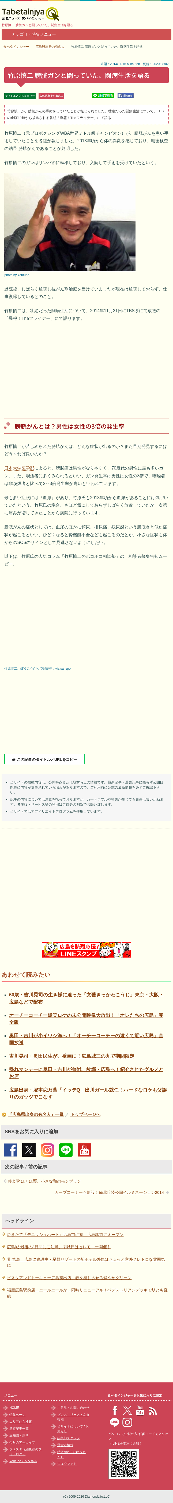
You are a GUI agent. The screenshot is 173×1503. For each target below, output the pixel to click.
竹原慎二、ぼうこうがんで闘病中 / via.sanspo (37, 668)
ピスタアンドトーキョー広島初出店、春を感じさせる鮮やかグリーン (69, 1277)
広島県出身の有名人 (51, 95)
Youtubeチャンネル (23, 1461)
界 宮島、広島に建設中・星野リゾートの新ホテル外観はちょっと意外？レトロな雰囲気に (86, 1262)
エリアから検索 (20, 1422)
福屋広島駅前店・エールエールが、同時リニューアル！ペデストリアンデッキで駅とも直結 (87, 1293)
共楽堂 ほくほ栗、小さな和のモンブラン (44, 1181)
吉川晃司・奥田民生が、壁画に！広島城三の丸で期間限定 (71, 1056)
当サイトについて (70, 1426)
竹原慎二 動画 (84, 620)
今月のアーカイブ (22, 1442)
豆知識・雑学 (19, 1435)
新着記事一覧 (19, 1428)
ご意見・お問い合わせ (73, 1408)
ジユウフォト (67, 1464)
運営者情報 (65, 1445)
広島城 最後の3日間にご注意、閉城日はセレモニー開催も (59, 1246)
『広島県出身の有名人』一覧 (36, 1114)
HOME (14, 1408)
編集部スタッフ (68, 1438)
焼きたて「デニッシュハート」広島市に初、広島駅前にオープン (65, 1234)
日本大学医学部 (19, 468)
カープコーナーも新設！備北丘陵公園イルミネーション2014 (109, 1192)
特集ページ (17, 1415)
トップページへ (85, 1114)
